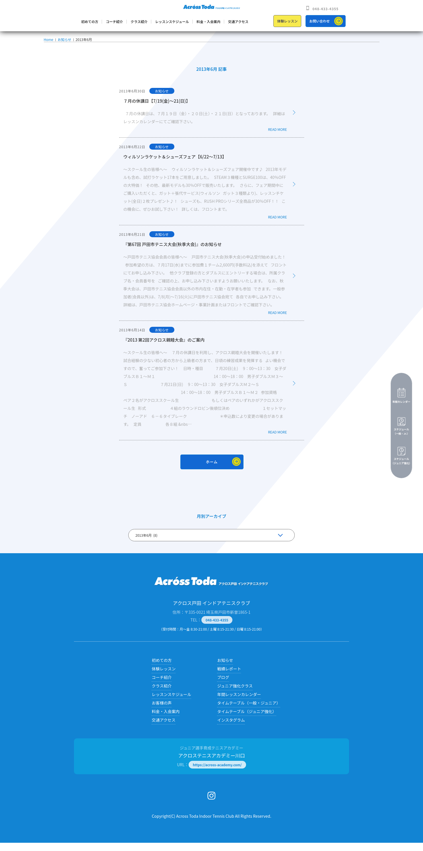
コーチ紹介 (114, 21)
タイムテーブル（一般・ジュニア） (248, 711)
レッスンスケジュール (172, 21)
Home (48, 43)
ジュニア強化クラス (235, 694)
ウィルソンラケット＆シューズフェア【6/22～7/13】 (174, 165)
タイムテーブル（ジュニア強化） (246, 719)
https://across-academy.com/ (217, 773)
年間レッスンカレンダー (239, 702)
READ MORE (277, 137)
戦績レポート (229, 677)
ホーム (212, 470)
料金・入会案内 (208, 21)
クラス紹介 (139, 21)
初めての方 (89, 21)
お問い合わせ (319, 20)
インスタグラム (231, 728)
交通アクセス (238, 21)
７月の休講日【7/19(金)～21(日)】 (156, 109)
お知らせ (64, 43)
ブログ (223, 685)
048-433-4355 (326, 8)
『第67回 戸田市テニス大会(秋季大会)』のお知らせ (172, 252)
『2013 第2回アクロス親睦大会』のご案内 (164, 348)
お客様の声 (162, 711)
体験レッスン (287, 20)
